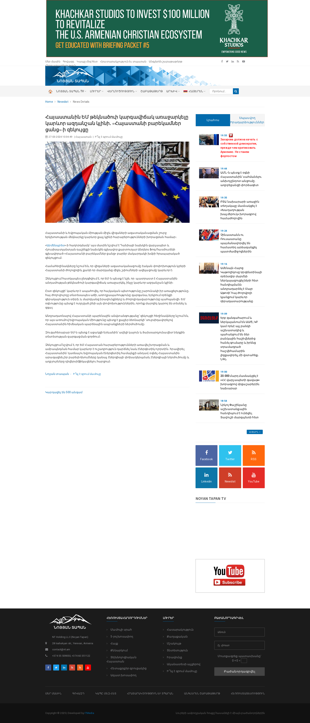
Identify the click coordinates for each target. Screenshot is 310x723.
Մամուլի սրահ (119, 629)
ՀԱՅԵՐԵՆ (194, 91)
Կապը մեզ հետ (87, 61)
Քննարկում (117, 650)
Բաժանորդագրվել (239, 671)
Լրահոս (213, 120)
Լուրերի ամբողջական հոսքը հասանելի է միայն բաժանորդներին (220, 713)
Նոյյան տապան (57, 373)
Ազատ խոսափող (122, 675)
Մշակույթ (172, 643)
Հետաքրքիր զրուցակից (126, 668)
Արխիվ (173, 91)
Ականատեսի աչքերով (181, 664)
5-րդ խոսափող (120, 636)
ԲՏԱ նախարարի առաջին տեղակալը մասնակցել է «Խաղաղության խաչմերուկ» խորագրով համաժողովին (239, 210)
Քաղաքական (175, 636)
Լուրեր (168, 618)
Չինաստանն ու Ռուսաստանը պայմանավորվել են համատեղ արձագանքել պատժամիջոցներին (238, 243)
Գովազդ (68, 61)
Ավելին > (254, 432)
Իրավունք (172, 657)
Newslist (63, 101)
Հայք (112, 643)
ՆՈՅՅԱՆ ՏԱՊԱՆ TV (71, 91)
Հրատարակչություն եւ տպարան (123, 61)
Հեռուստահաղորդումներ (127, 618)
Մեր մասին (52, 61)
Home (49, 101)
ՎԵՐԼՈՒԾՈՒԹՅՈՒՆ (122, 91)
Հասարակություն (178, 629)
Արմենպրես (55, 245)
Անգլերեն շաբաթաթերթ (165, 61)
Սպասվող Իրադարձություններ (247, 120)
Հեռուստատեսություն (60, 65)
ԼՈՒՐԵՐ (97, 91)
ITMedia (89, 713)
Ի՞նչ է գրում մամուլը (180, 671)
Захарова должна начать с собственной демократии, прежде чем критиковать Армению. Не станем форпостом (239, 148)
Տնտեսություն (175, 650)
